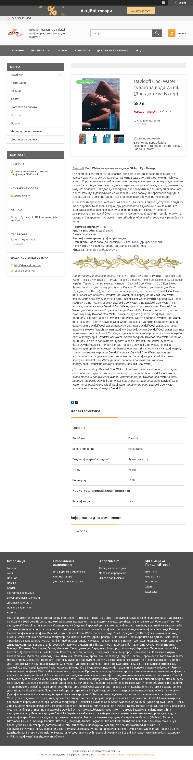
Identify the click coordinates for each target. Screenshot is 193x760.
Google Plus (152, 576)
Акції (138, 50)
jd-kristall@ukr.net (25, 270)
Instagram (151, 591)
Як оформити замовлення (69, 571)
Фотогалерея (19, 82)
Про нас (62, 50)
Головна (17, 50)
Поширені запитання (19, 607)
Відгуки (15, 123)
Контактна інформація (20, 592)
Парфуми (38, 50)
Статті (15, 99)
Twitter (148, 586)
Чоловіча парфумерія (112, 573)
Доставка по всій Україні (68, 581)
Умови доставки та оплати (23, 597)
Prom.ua (115, 751)
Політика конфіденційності (140, 754)
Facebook (151, 581)
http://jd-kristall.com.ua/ (27, 265)
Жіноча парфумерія (111, 577)
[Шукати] (157, 33)
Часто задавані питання (27, 131)
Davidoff (78, 168)
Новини (16, 90)
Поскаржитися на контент (109, 754)
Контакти (82, 50)
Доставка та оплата (112, 50)
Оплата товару (62, 576)
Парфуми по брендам (112, 568)
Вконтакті (151, 571)
